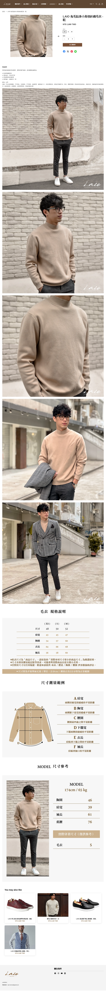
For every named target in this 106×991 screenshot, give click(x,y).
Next (58, 37)
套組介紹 (35, 4)
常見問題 (69, 4)
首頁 (3, 12)
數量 (64, 36)
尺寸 (64, 29)
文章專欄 (44, 4)
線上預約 (61, 4)
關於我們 (18, 4)
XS (64, 32)
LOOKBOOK (53, 4)
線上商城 (27, 4)
